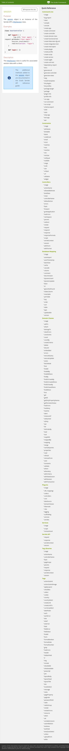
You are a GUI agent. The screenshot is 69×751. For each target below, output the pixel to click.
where (46, 469)
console (46, 26)
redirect (46, 222)
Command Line (47, 12)
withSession (48, 479)
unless (46, 734)
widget (46, 179)
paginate (47, 697)
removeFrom (48, 458)
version (46, 315)
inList (46, 142)
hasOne (46, 411)
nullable (46, 161)
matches (47, 145)
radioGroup (48, 705)
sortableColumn (49, 721)
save (45, 461)
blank (46, 134)
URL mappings (48, 491)
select (46, 716)
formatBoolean (49, 639)
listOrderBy (47, 429)
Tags (44, 578)
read (45, 453)
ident (46, 413)
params (46, 219)
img (45, 660)
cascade (46, 268)
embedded (47, 350)
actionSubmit (48, 581)
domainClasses (49, 504)
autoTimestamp (49, 260)
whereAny (47, 471)
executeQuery (48, 356)
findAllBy (47, 371)
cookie (46, 595)
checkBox (47, 590)
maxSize (47, 150)
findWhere (47, 390)
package (47, 91)
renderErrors (48, 711)
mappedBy (47, 440)
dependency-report (50, 65)
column (46, 270)
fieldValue (47, 632)
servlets (46, 520)
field (45, 626)
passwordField (48, 700)
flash (45, 206)
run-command (48, 102)
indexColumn (48, 292)
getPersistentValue (50, 403)
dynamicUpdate (49, 281)
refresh (46, 456)
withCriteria (48, 474)
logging (46, 512)
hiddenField (48, 655)
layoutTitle (47, 682)
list (45, 427)
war (45, 120)
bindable (47, 132)
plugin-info (47, 94)
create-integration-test (51, 44)
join (45, 674)
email (46, 140)
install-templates (49, 81)
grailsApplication (49, 212)
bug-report (47, 18)
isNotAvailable (48, 668)
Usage (46, 15)
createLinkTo (48, 605)
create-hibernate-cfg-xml (52, 41)
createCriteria (48, 342)
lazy (45, 299)
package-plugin (49, 89)
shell (45, 110)
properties (47, 450)
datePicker (47, 611)
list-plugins (47, 83)
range (46, 163)
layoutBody (47, 676)
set (45, 718)
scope (46, 238)
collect (46, 592)
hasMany (47, 408)
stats (45, 112)
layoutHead (48, 679)
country (46, 597)
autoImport (48, 257)
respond (47, 230)
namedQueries (49, 448)
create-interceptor (50, 47)
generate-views (49, 75)
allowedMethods (49, 191)
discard (46, 348)
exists (46, 361)
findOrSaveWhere (50, 387)
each (45, 613)
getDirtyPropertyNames (51, 400)
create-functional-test (51, 39)
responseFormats (50, 235)
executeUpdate (49, 358)
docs (45, 68)
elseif (46, 621)
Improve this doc (29, 10)
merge (46, 445)
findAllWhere (48, 374)
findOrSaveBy (48, 385)
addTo (46, 324)
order (46, 302)
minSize (46, 155)
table (45, 307)
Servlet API (46, 534)
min (45, 153)
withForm (47, 246)
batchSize (47, 263)
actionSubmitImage (50, 584)
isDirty (46, 421)
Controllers (46, 182)
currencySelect (49, 608)
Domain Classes (48, 318)
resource (47, 713)
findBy (46, 377)
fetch (45, 284)
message (47, 689)
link (45, 684)
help (45, 78)
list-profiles (47, 86)
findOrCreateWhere (50, 382)
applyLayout (48, 587)
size (45, 169)
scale (45, 166)
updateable (48, 313)
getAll (46, 398)
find (45, 366)
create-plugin (48, 49)
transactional (48, 531)
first (45, 392)
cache (46, 265)
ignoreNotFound (49, 289)
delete (46, 345)
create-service (48, 57)
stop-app (47, 115)
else (45, 618)
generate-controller (50, 73)
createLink (47, 603)
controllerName (49, 198)
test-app (47, 117)
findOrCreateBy (49, 379)
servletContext (49, 240)
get (45, 395)
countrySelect (48, 600)
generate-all (48, 70)
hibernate (47, 506)
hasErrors (47, 214)
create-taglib (48, 60)
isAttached (47, 419)
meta (46, 692)
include (46, 663)
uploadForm (48, 737)
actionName (48, 188)
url (45, 174)
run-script (47, 104)
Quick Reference (49, 8)
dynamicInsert (48, 278)
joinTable (47, 297)
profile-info (47, 96)
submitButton (48, 724)
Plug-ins (45, 485)
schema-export (49, 107)
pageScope (47, 562)
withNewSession (49, 477)
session (10, 19)
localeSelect (48, 687)
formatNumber (49, 645)
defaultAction (48, 201)
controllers (47, 496)
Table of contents (8, 2)
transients (47, 463)
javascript (47, 671)
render (46, 225)
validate (46, 466)
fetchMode (47, 363)
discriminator (48, 276)
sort (45, 305)
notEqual (47, 158)
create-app (47, 28)
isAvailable (47, 666)
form (45, 637)
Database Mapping (49, 251)
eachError (47, 616)
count (46, 337)
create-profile (48, 52)
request (46, 227)
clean (46, 20)
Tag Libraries (47, 548)
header (46, 653)
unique (46, 171)
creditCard (47, 137)
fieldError (47, 629)
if (44, 658)
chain (46, 196)
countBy (47, 340)
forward (46, 209)
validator (47, 176)
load (45, 432)
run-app (46, 99)
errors (46, 204)
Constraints (46, 123)
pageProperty (48, 695)
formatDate (48, 642)
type (45, 310)
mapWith (47, 437)
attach (46, 327)
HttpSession (17, 22)
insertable (47, 294)
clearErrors (47, 332)
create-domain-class (50, 36)
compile (46, 23)
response (47, 233)
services (46, 517)
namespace (48, 217)
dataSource (48, 501)
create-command (49, 31)
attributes (47, 129)
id (44, 286)
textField (47, 729)
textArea (47, 726)
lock (45, 435)
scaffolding (47, 514)
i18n (45, 509)
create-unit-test (49, 62)
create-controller (49, 33)
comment (47, 273)
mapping (47, 442)
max (45, 148)
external (47, 624)
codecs (46, 493)
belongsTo (47, 329)
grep (45, 647)
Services (45, 523)
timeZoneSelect (49, 732)
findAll (46, 369)
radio (46, 703)
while (46, 739)
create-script (48, 54)
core (45, 499)
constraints (47, 335)
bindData (47, 193)
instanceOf (47, 416)
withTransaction (49, 482)
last (45, 424)
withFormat (48, 248)
